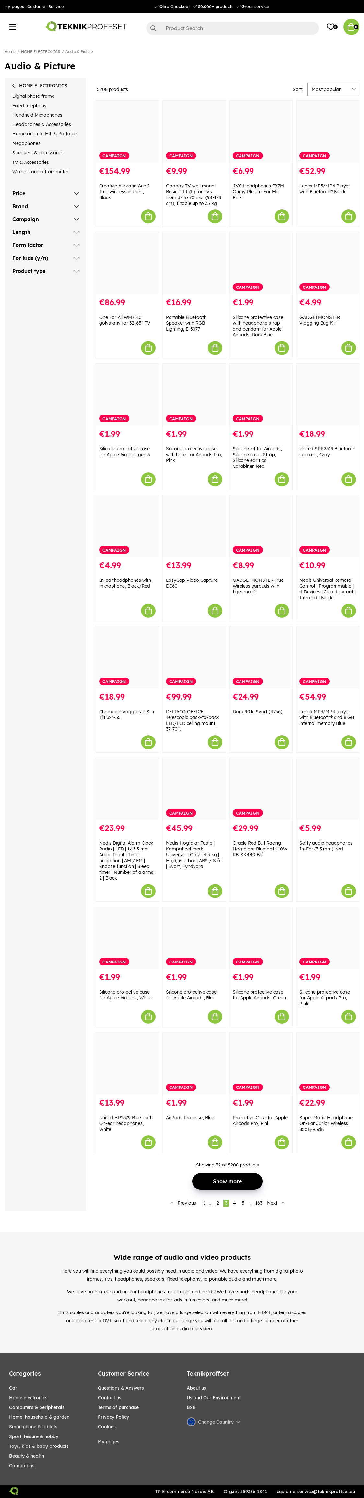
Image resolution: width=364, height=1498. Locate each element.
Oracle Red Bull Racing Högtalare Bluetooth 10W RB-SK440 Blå (260, 849)
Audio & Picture (79, 51)
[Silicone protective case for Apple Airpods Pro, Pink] (328, 938)
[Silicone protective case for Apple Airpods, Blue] (194, 938)
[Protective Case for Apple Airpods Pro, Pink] (261, 1063)
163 (258, 1203)
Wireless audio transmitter (40, 172)
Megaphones (26, 143)
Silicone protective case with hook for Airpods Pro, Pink (194, 454)
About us (196, 1388)
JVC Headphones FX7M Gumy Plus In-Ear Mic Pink (258, 191)
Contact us (109, 1398)
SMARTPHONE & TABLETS (33, 1427)
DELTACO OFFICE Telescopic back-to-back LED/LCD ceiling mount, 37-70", (192, 720)
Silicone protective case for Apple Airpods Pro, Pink (324, 998)
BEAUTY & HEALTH (26, 1456)
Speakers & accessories (38, 153)
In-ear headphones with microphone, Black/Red (125, 583)
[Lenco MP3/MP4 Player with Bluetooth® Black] (328, 132)
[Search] (232, 28)
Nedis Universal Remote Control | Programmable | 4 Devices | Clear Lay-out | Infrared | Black (327, 589)
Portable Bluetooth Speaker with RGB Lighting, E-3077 (186, 323)
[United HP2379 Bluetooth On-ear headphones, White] (127, 1063)
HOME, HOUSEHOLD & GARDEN (39, 1417)
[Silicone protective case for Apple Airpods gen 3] (127, 394)
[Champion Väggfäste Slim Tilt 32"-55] (127, 657)
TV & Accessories (30, 162)
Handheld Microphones (37, 115)
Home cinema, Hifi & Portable (44, 134)
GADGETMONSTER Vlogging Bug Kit (319, 320)
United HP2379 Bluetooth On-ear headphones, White (126, 1123)
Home (10, 51)
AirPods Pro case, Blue (190, 1118)
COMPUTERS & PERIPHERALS (37, 1407)
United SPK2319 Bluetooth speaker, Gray (327, 451)
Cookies (107, 1427)
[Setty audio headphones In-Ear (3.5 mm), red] (328, 789)
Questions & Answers (121, 1388)
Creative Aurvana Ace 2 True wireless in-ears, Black (124, 191)
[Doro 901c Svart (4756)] (261, 657)
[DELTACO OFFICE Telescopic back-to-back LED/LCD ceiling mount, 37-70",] (194, 657)
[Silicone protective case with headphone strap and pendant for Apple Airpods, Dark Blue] (261, 263)
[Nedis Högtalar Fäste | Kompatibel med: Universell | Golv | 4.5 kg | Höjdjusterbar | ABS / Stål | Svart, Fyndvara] (194, 789)
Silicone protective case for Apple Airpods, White (125, 995)
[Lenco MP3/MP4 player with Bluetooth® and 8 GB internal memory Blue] (328, 657)
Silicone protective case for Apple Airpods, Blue (191, 995)
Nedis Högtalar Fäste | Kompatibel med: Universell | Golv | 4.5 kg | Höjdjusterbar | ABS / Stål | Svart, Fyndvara (193, 854)
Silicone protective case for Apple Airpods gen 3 (124, 451)
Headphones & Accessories (41, 124)
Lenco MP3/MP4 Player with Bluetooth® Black (324, 189)
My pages (14, 6)
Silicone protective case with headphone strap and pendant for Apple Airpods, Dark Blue (258, 326)
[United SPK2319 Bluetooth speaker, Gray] (328, 394)
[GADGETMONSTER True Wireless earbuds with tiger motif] (261, 526)
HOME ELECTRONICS (40, 51)
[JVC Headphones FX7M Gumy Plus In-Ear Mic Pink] (261, 132)
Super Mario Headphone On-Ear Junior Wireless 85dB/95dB (326, 1123)
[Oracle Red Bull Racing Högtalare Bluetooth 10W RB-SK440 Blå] (261, 789)
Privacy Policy (113, 1417)
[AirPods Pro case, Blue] (194, 1063)
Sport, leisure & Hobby (33, 1436)
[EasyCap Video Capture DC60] (194, 526)
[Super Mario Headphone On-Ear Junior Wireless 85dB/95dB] (328, 1063)
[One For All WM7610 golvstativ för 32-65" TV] (127, 263)
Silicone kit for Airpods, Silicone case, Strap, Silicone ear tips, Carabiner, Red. (257, 457)
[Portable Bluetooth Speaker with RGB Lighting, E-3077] (194, 263)
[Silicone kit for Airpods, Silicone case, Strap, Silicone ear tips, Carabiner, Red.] (261, 394)
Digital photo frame (33, 96)
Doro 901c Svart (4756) (257, 712)
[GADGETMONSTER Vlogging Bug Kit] (328, 263)
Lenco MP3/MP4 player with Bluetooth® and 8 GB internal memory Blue (326, 717)
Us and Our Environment (214, 1398)
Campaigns (21, 1466)
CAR (13, 1388)
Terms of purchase (118, 1407)
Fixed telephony (29, 105)
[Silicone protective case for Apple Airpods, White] (127, 938)
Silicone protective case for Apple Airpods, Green (259, 995)
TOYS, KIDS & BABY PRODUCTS (39, 1446)
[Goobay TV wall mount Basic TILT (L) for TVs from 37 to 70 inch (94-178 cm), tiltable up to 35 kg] (194, 132)
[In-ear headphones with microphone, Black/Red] (127, 526)
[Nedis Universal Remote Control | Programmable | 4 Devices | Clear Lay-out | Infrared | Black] (328, 526)
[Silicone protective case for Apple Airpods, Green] (261, 938)
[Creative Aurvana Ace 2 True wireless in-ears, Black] (127, 132)
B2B (191, 1407)
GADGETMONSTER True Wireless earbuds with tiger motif (258, 586)
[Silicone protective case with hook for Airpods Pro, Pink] (194, 394)
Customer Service (45, 6)
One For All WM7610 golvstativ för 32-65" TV (124, 320)
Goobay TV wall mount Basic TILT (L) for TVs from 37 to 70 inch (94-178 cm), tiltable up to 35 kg (193, 194)
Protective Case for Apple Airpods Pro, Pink (260, 1120)
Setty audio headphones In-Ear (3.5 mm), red (326, 846)
